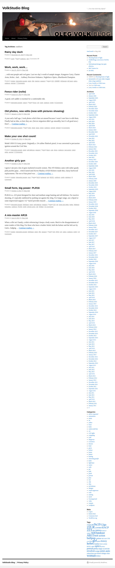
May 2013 (91, 346)
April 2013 (92, 348)
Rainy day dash (14, 52)
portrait (53, 128)
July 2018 (91, 215)
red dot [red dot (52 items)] (107, 549)
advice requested (93, 414)
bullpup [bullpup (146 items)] (91, 538)
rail (37, 207)
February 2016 (93, 276)
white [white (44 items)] (108, 553)
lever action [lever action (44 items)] (103, 544)
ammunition (92, 416)
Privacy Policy (22, 38)
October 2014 (92, 310)
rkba (90, 484)
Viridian (41, 207)
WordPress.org (93, 518)
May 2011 (91, 397)
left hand (70, 81)
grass (37, 128)
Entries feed (92, 514)
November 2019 (93, 185)
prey (29, 177)
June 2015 (91, 293)
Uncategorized (93, 499)
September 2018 (93, 210)
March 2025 (92, 104)
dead (33, 128)
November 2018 (93, 206)
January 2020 (92, 181)
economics (92, 441)
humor (90, 454)
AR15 (57, 232)
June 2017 (91, 242)
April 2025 (92, 102)
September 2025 (93, 98)
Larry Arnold (92, 83)
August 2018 (92, 212)
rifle (33, 81)
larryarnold (92, 79)
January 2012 (92, 380)
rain (28, 59)
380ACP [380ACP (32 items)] (104, 530)
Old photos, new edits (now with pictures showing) (34, 111)
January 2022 (92, 149)
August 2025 (92, 100)
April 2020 (92, 174)
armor (90, 418)
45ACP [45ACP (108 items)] (105, 527)
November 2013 (93, 333)
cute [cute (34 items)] (88, 541)
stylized (58, 128)
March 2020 (92, 176)
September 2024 (93, 115)
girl (38, 103)
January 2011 (92, 405)
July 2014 (91, 316)
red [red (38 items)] (103, 549)
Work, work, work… (16, 67)
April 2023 (92, 134)
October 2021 (92, 155)
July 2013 (91, 342)
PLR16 (20, 207)
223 (52, 81)
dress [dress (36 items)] (90, 541)
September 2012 (93, 363)
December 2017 (93, 229)
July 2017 (91, 240)
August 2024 (92, 117)
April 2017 (92, 246)
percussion (67, 150)
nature (25, 103)
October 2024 (92, 113)
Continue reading (19, 124)
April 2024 (92, 125)
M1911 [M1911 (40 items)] (89, 546)
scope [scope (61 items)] (97, 551)
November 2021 (93, 153)
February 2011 (93, 403)
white (6, 152)
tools (90, 492)
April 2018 (92, 221)
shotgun (91, 488)
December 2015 (93, 280)
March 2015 (92, 299)
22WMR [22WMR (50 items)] (98, 528)
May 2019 (91, 193)
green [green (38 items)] (99, 541)
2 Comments (18, 152)
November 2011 (93, 384)
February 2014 (93, 327)
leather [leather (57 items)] (96, 544)
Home (7, 38)
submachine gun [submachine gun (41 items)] (92, 553)
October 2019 (92, 187)
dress (55, 150)
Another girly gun (15, 160)
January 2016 (92, 278)
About (13, 38)
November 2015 (93, 282)
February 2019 (93, 200)
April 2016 (92, 272)
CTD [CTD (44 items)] (108, 538)
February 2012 (93, 378)
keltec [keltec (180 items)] (90, 543)
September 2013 (93, 338)
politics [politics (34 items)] (103, 546)
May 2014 (91, 321)
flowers (91, 444)
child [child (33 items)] (105, 538)
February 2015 (93, 302)
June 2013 (91, 344)
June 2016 (91, 268)
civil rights (92, 433)
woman (13, 83)
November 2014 (93, 308)
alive (29, 128)
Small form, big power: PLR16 (22, 188)
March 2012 (92, 376)
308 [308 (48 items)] (93, 530)
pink (90, 471)
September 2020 (93, 166)
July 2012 (91, 367)
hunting (91, 456)
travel (90, 497)
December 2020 (93, 162)
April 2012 (92, 374)
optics (75, 81)
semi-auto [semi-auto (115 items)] (105, 550)
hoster (90, 452)
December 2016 (93, 255)
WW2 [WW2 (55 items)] (98, 556)
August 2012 (92, 365)
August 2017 (92, 238)
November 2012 (93, 359)
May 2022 (91, 140)
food (90, 446)
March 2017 (92, 248)
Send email (90, 51)
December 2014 (93, 306)
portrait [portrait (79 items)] (90, 548)
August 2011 (92, 391)
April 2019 (92, 195)
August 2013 (92, 340)
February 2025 (93, 106)
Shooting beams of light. (96, 58)
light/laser (26, 205)
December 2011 (93, 382)
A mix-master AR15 (16, 215)
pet (89, 469)
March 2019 (92, 198)
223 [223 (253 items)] (89, 530)
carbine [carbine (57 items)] (98, 538)
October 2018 (92, 208)
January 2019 (92, 202)
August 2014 (92, 314)
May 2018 (91, 219)
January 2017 (92, 253)
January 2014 (92, 329)
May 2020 (91, 172)
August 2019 (92, 191)
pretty (52, 103)
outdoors (23, 59)
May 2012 (91, 371)
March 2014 (92, 325)
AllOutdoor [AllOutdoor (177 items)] (98, 533)
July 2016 (91, 265)
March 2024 (92, 128)
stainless (68, 177)
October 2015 (92, 285)
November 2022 (93, 136)
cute (52, 150)
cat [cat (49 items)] (103, 538)
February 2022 (93, 147)
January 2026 (92, 96)
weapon (42, 81)
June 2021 (91, 157)
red (89, 480)
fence (34, 103)
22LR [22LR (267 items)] (91, 527)
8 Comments (59, 103)
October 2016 (92, 259)
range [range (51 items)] (100, 549)
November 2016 (93, 257)
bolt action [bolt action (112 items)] (99, 535)
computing (92, 435)
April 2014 (92, 323)
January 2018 (92, 227)
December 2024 (93, 108)
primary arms (31, 207)
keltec (71, 205)
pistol (29, 81)
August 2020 (92, 168)
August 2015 (92, 289)
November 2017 (93, 232)
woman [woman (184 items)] (91, 555)
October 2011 (92, 386)
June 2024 (91, 121)
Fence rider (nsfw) (15, 91)
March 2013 (92, 350)
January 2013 (92, 355)
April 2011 (92, 399)
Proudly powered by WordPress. (98, 562)
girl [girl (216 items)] (94, 540)
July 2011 (91, 393)
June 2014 (91, 318)
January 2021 (92, 159)
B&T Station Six (93, 68)
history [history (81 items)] (104, 541)
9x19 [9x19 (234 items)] (97, 524)
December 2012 (93, 357)
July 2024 (91, 119)
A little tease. (101, 83)
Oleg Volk (29, 55)
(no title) (91, 70)
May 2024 (91, 123)
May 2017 (91, 244)
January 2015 (92, 304)
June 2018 (91, 217)
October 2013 (92, 335)
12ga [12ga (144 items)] (103, 524)
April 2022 (92, 142)
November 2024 (93, 111)
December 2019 (93, 183)
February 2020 (93, 178)
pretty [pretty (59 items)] (96, 549)
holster (13, 81)
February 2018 (93, 225)
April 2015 (92, 297)
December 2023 (93, 132)
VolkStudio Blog (15, 8)
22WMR (57, 81)
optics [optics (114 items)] (98, 546)
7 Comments (21, 83)
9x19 (38, 177)
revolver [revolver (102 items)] (91, 551)
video (90, 501)
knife (90, 461)
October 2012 (92, 361)
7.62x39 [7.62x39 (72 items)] (90, 525)
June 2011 (91, 395)
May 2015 (91, 295)
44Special (63, 81)
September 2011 (93, 388)
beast (90, 425)
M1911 (52, 177)
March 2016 (92, 274)
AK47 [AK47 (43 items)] (89, 533)
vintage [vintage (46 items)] (103, 553)
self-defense (30, 150)
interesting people (21, 81)
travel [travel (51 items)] (99, 553)
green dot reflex (64, 205)
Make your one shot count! (20, 136)
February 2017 (93, 251)
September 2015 (93, 287)
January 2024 (92, 130)
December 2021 (93, 151)
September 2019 (93, 189)
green (42, 128)
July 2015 (91, 291)
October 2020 (92, 164)
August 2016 (92, 263)
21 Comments (49, 207)
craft (90, 437)
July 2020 (91, 170)
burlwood (43, 177)
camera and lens (93, 429)
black (48, 150)
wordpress (91, 505)
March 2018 (92, 223)
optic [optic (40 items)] (92, 546)
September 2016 (93, 261)
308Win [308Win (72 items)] (98, 530)
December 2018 (93, 204)
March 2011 (92, 401)
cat (89, 431)
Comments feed (93, 516)
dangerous (91, 439)
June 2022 (91, 138)
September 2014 (93, 312)
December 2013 (93, 331)
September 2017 (93, 236)
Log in (90, 511)
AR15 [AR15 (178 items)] (90, 535)
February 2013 (93, 352)
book (90, 427)
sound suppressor (93, 490)
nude (12, 59)
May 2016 (91, 270)
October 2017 (92, 234)
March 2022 (92, 145)
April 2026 (92, 94)
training (37, 81)
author (90, 422)
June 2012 (91, 369)
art (89, 420)
